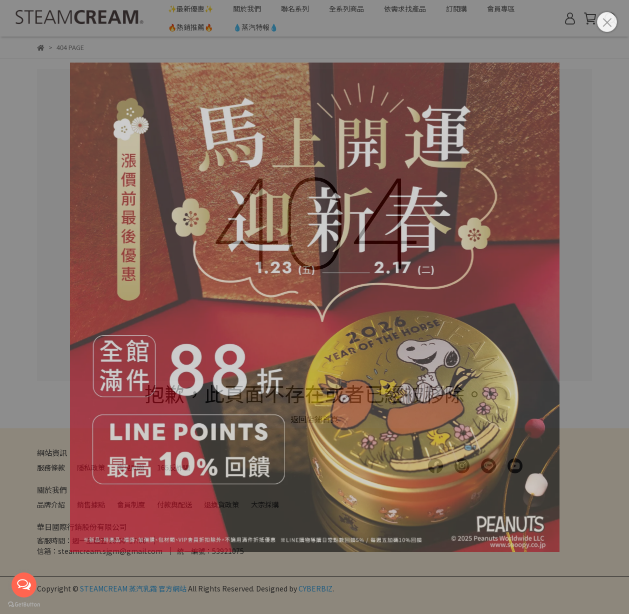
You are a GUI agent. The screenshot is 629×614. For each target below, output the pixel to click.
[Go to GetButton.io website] (24, 604)
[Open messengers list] (24, 584)
